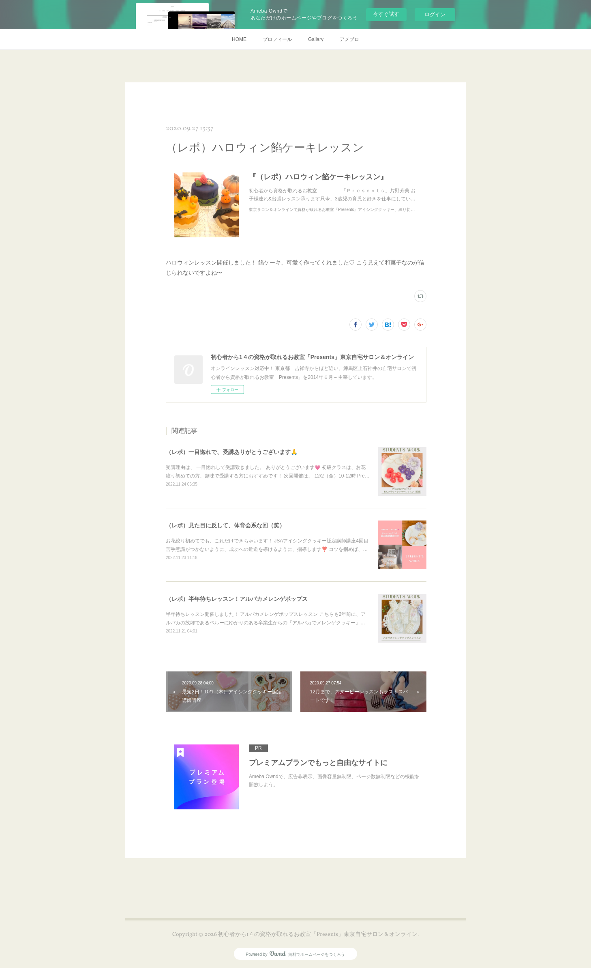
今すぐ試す (386, 14)
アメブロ (349, 39)
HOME (239, 39)
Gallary (315, 39)
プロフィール (277, 39)
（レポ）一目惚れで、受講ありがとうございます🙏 (232, 452)
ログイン (434, 14)
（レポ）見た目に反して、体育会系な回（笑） (225, 525)
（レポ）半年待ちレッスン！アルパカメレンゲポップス (237, 599)
